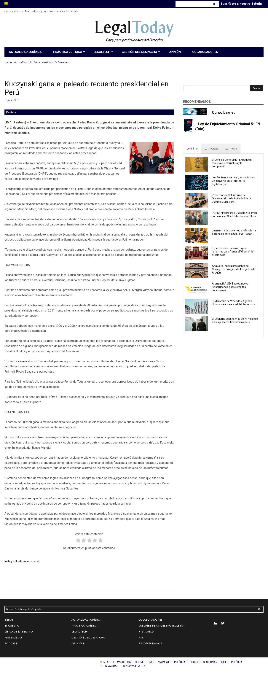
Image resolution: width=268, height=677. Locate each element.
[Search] (214, 4)
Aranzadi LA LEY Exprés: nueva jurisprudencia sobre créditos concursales (230, 287)
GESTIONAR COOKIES (215, 662)
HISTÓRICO (146, 631)
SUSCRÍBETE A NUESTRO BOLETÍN (161, 625)
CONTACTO (107, 662)
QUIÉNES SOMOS (145, 662)
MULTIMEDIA (13, 637)
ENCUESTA (11, 625)
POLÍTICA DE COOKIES (187, 662)
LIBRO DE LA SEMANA (18, 631)
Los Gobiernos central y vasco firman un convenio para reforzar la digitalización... (233, 181)
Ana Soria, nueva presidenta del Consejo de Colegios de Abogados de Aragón (233, 269)
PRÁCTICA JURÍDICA (84, 625)
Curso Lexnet (223, 112)
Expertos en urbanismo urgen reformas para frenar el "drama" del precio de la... (233, 251)
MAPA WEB (164, 662)
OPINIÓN (77, 643)
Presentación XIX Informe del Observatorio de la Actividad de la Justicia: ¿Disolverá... (231, 198)
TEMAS (9, 619)
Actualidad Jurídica (27, 62)
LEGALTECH (79, 631)
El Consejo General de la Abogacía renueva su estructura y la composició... (232, 163)
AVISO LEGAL (124, 662)
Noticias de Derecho (55, 62)
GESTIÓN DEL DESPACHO (88, 637)
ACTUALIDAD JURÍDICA (86, 619)
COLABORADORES (150, 619)
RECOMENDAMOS (150, 643)
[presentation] (192, 149)
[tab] (192, 149)
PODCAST (10, 643)
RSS (140, 637)
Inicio (8, 62)
